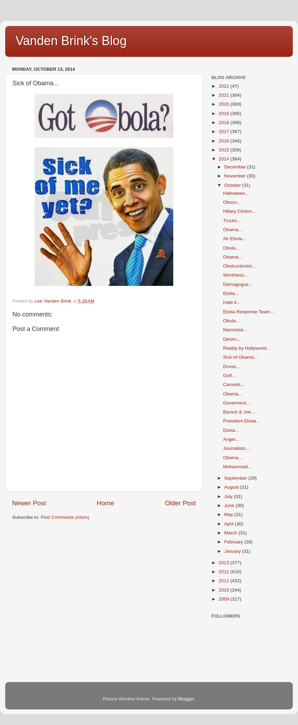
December (235, 166)
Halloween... (236, 193)
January (233, 551)
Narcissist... (235, 329)
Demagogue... (238, 284)
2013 (224, 562)
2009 (224, 599)
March (231, 532)
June (230, 505)
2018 (224, 122)
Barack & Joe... (239, 411)
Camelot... (234, 384)
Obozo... (232, 202)
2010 (224, 590)
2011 (224, 580)
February (234, 541)
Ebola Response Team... (248, 311)
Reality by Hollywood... (247, 348)
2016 (224, 140)
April (229, 523)
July (229, 496)
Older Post (180, 503)
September (236, 478)
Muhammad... (237, 466)
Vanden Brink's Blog (71, 41)
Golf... (229, 375)
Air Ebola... (234, 238)
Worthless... (235, 275)
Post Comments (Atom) (65, 517)
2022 (224, 86)
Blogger (186, 698)
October (233, 185)
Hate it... (231, 302)
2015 (224, 149)
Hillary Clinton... (239, 211)
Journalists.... (237, 448)
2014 (224, 158)
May (229, 514)
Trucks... (232, 220)
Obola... (231, 248)
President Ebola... (241, 420)
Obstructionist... (239, 266)
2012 (224, 571)
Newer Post (29, 503)
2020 (224, 104)
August (232, 487)
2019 (224, 113)
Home (105, 503)
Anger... (231, 439)
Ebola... (231, 293)
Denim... (231, 339)
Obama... (233, 229)
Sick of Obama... (240, 357)
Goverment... (236, 402)
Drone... (231, 366)
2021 (224, 95)
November (235, 175)
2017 (224, 131)
